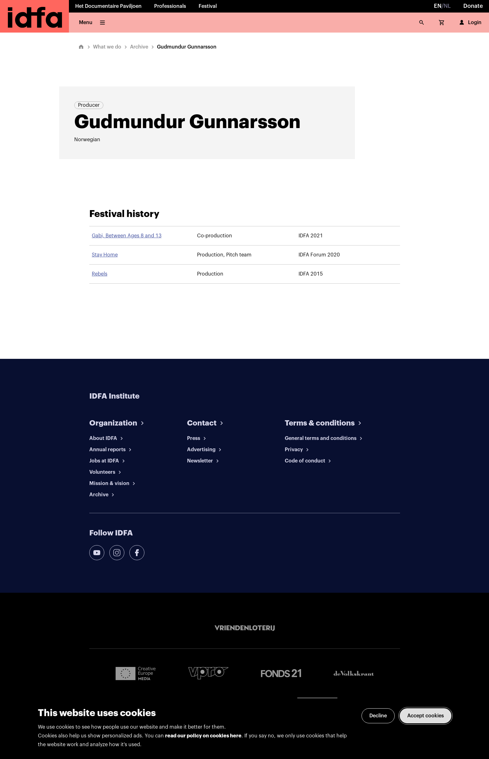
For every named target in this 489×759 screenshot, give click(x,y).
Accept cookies (425, 715)
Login (469, 22)
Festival (208, 6)
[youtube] (96, 552)
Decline (378, 715)
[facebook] (136, 552)
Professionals (170, 6)
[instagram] (116, 552)
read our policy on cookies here (203, 735)
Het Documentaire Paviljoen (108, 6)
